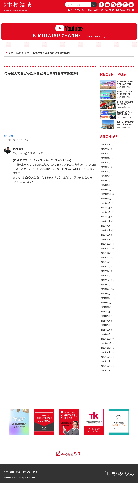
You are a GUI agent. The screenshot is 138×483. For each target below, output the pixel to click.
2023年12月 (107, 189)
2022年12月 (107, 243)
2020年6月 (107, 365)
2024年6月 (107, 162)
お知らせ (89, 10)
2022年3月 (107, 284)
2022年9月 (107, 257)
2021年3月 (107, 325)
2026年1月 (107, 144)
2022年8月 (107, 261)
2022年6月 (107, 270)
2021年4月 (107, 320)
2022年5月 (107, 275)
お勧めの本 (120, 10)
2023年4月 (107, 225)
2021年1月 (107, 334)
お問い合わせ (15, 472)
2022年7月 (107, 266)
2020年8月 (107, 356)
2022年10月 (107, 252)
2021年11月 (108, 302)
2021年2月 (107, 329)
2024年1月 (107, 185)
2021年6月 (107, 311)
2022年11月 (107, 248)
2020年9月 (107, 352)
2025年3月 (107, 148)
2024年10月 (107, 158)
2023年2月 (107, 234)
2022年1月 (107, 293)
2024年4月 (107, 171)
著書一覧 (130, 10)
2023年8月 (107, 207)
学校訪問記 (98, 10)
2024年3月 (107, 176)
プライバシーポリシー (31, 472)
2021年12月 (108, 298)
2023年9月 (107, 203)
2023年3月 (107, 230)
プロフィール (79, 10)
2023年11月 (107, 194)
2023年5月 (107, 221)
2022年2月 (107, 289)
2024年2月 (107, 180)
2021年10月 (108, 307)
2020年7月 (107, 361)
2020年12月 (107, 338)
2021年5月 (107, 316)
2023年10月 (107, 198)
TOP (70, 10)
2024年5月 (107, 167)
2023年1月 (107, 239)
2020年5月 (107, 370)
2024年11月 (107, 153)
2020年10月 (107, 347)
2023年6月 (107, 216)
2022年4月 (107, 279)
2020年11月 (107, 343)
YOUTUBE (109, 10)
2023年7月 (107, 212)
